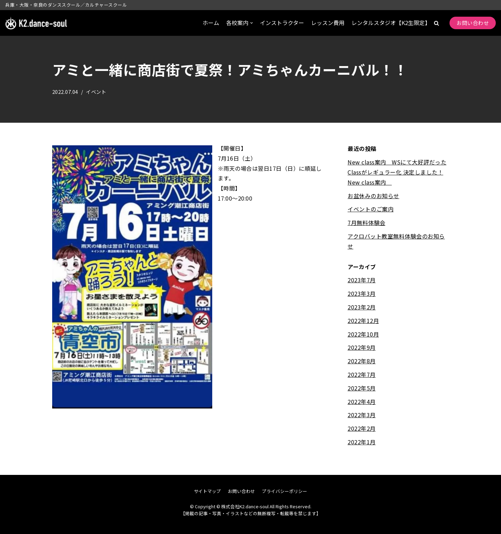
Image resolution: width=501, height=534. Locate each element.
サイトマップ (207, 491)
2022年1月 (362, 442)
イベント (96, 91)
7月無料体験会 (366, 222)
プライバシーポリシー (284, 491)
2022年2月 (362, 428)
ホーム (210, 22)
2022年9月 (362, 347)
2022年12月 (363, 320)
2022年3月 (362, 415)
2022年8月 (362, 361)
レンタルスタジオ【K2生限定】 (390, 22)
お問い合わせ (472, 22)
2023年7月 (362, 280)
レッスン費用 (327, 22)
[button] (436, 23)
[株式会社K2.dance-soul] (36, 23)
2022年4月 (362, 401)
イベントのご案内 (370, 209)
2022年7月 (362, 374)
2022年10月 (363, 334)
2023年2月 (362, 307)
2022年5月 (362, 388)
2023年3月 (362, 293)
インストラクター (282, 22)
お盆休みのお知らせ (373, 196)
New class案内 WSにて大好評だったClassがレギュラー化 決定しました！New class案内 (397, 172)
